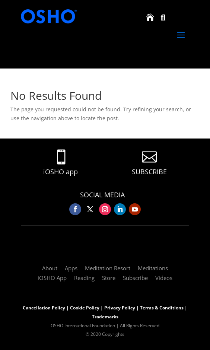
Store (108, 277)
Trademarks (105, 317)
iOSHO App (52, 277)
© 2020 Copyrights (105, 334)
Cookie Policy (84, 308)
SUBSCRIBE (149, 171)
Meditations (153, 268)
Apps (71, 268)
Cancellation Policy (44, 308)
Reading (84, 277)
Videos (163, 277)
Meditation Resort (107, 268)
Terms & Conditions (162, 308)
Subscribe (135, 277)
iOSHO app (60, 171)
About (49, 268)
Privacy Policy (119, 308)
